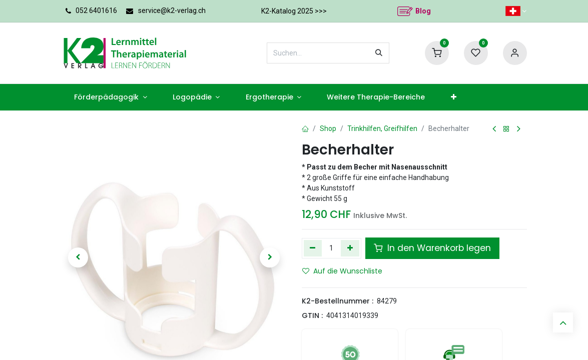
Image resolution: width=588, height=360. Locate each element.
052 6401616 (96, 10)
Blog (423, 11)
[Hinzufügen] (350, 248)
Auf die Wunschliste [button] (342, 271)
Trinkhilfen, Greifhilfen (382, 128)
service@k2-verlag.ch (172, 10)
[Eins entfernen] (313, 248)
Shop (328, 128)
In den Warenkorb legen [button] (432, 248)
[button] (79, 258)
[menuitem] (111, 97)
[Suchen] (379, 53)
